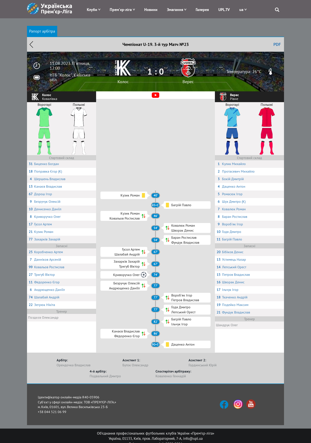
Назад (31, 44)
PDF (277, 44)
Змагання (175, 9)
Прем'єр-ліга (121, 9)
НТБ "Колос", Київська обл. (70, 77)
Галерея (202, 9)
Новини (150, 9)
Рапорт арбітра (42, 31)
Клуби (92, 9)
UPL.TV (224, 9)
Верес (188, 81)
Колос (123, 81)
